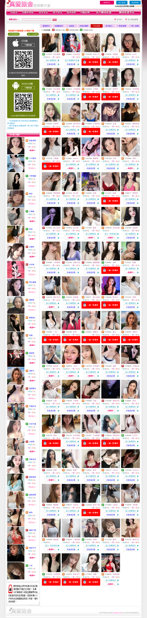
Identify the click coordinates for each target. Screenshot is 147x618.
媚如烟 (55, 540)
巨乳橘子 (96, 366)
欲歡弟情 (32, 141)
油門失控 (76, 124)
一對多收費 (121, 26)
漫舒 (114, 366)
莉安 (134, 401)
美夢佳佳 (32, 459)
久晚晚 (31, 211)
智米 (114, 262)
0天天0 (135, 435)
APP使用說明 (14, 34)
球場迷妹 (116, 574)
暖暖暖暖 (96, 262)
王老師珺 (96, 124)
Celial (75, 366)
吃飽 (94, 193)
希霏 (75, 332)
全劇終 (31, 247)
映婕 (114, 193)
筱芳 (94, 470)
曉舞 (134, 262)
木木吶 (31, 264)
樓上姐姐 (96, 297)
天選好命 (136, 366)
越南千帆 (32, 530)
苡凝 (114, 124)
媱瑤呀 (135, 228)
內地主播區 (84, 26)
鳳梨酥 (55, 505)
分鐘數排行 (59, 26)
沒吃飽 (135, 505)
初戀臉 (115, 54)
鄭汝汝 (115, 297)
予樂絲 (55, 158)
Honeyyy (136, 470)
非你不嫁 (32, 424)
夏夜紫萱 (32, 477)
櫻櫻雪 (31, 300)
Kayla (135, 54)
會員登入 (107, 3)
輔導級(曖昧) (74, 30)
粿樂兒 (95, 332)
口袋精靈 (76, 89)
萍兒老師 (76, 435)
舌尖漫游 (56, 89)
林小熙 (75, 193)
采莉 (134, 158)
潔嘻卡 (31, 371)
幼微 (31, 335)
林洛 (31, 229)
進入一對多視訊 (111, 234)
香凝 (75, 470)
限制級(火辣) (60, 30)
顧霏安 (115, 89)
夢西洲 (135, 193)
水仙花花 (76, 54)
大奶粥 (31, 442)
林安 (31, 194)
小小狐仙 (32, 158)
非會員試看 (51, 64)
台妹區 (71, 26)
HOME (119, 19)
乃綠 (94, 401)
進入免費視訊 (51, 60)
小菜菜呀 (56, 262)
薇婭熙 (31, 353)
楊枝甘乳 (116, 401)
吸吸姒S (32, 318)
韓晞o (95, 540)
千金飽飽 (96, 435)
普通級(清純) (88, 30)
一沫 (55, 332)
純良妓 (55, 366)
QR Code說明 (33, 34)
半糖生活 (32, 406)
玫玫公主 (96, 54)
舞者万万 (136, 540)
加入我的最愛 (133, 19)
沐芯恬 (75, 505)
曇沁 (114, 332)
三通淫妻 (76, 540)
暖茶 (114, 540)
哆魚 (31, 512)
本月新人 (109, 26)
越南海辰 (136, 124)
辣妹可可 (32, 548)
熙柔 (55, 470)
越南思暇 (32, 495)
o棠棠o (115, 505)
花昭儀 (75, 297)
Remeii (75, 158)
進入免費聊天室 (71, 60)
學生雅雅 (32, 282)
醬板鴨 (95, 158)
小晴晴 (95, 89)
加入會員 (121, 3)
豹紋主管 (56, 297)
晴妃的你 (116, 435)
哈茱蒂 (55, 124)
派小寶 (75, 228)
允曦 (94, 574)
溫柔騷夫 (32, 388)
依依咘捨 (136, 89)
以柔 (114, 158)
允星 (55, 401)
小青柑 (75, 401)
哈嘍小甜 (76, 262)
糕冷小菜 (96, 505)
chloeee (115, 470)
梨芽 (94, 228)
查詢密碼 (135, 3)
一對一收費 (134, 26)
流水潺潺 (56, 54)
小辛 (31, 566)
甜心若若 (56, 228)
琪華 (134, 297)
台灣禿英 (56, 574)
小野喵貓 (32, 176)
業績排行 (46, 26)
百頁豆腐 (116, 228)
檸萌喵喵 (56, 193)
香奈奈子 (76, 574)
